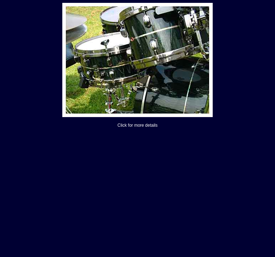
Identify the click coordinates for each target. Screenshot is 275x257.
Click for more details (137, 125)
